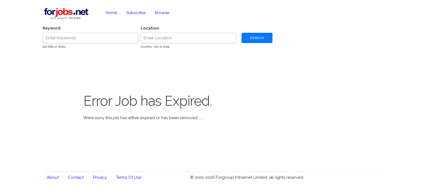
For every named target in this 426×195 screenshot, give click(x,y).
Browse (162, 12)
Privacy (100, 177)
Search (257, 38)
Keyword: (52, 28)
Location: (150, 28)
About (53, 177)
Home (111, 12)
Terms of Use (128, 177)
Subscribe (136, 12)
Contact (76, 177)
